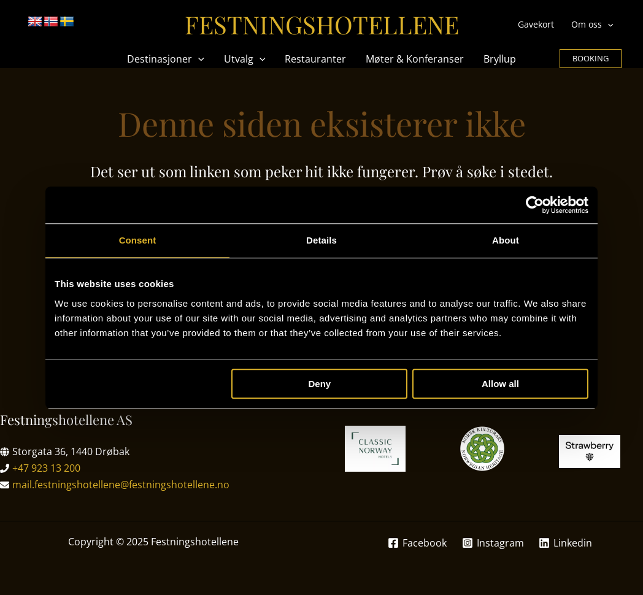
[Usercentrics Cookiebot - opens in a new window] (534, 205)
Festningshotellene (322, 24)
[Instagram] (493, 542)
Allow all (500, 383)
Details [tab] (321, 240)
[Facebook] (416, 542)
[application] (607, 24)
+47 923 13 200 (46, 468)
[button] (591, 58)
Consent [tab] (137, 240)
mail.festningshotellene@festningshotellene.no (120, 484)
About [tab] (505, 240)
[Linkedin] (565, 542)
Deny (320, 383)
